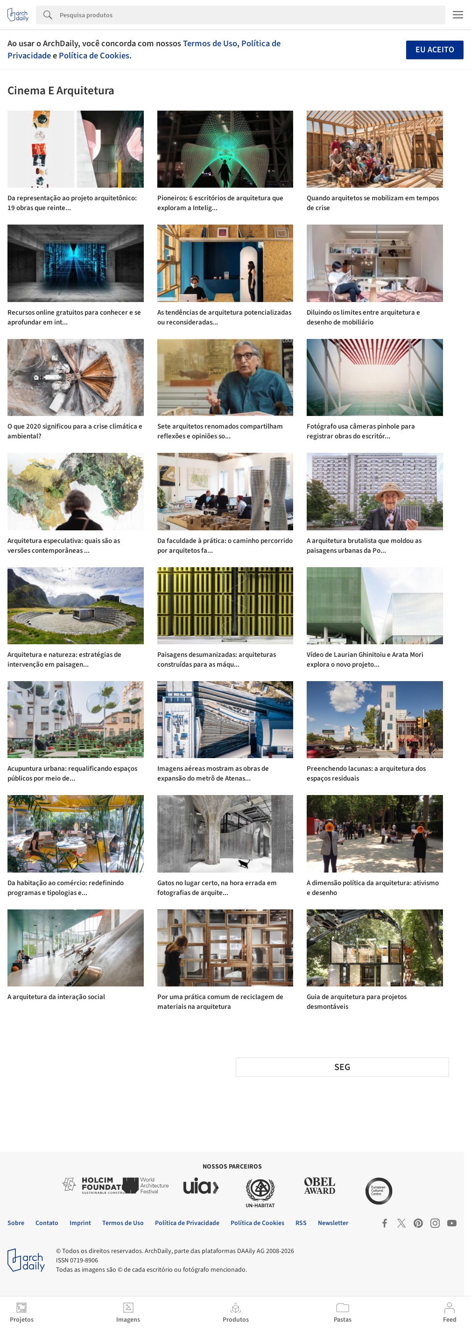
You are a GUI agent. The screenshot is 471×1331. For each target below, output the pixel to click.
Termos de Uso (210, 43)
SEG (342, 1067)
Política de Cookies (94, 55)
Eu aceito (434, 50)
